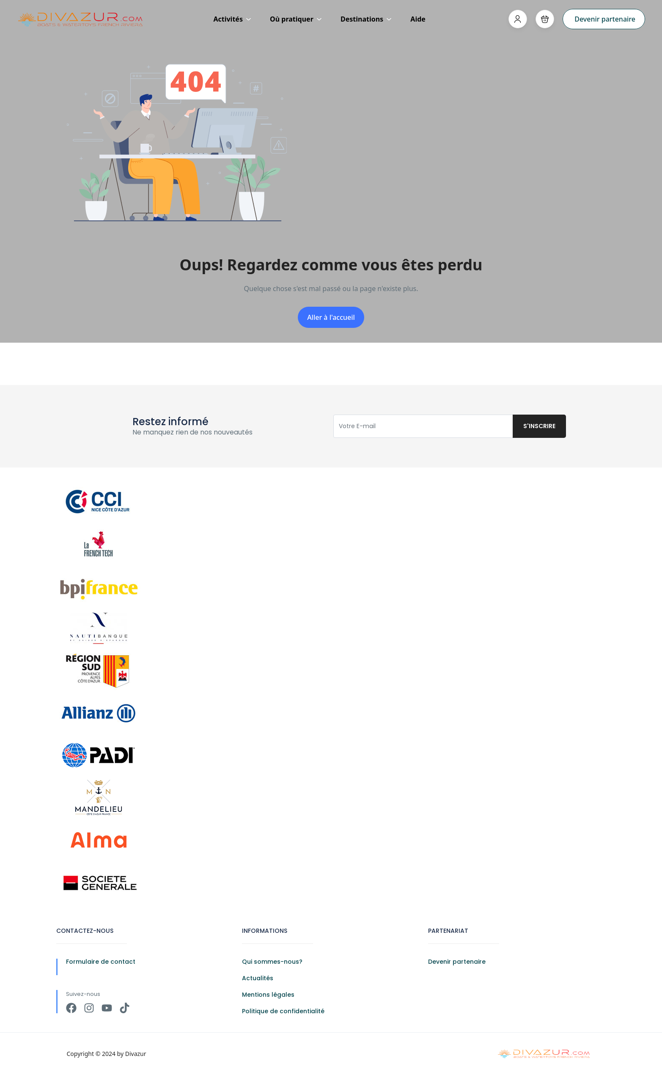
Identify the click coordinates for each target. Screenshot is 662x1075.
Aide (418, 19)
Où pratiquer (296, 19)
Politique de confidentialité (283, 1011)
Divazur (135, 1054)
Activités (232, 19)
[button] (545, 19)
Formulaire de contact (100, 961)
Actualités (257, 978)
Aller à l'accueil (331, 317)
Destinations (366, 19)
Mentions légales (268, 994)
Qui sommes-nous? (272, 961)
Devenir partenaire (604, 19)
